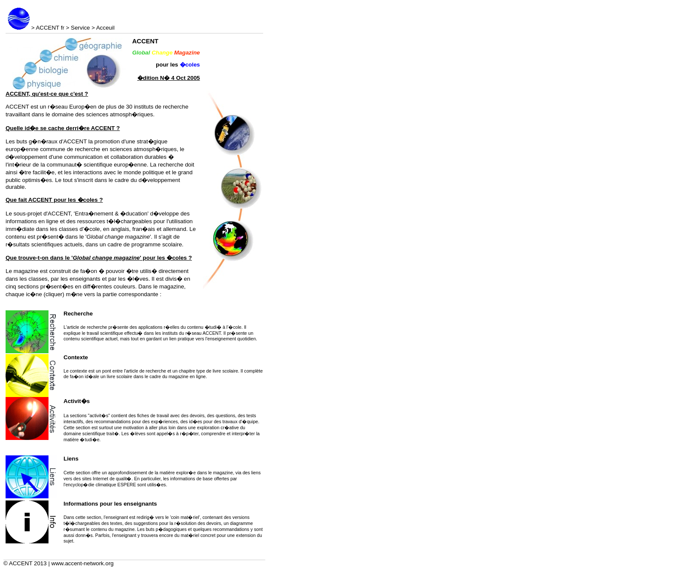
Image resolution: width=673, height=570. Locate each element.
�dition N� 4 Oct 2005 (168, 78)
